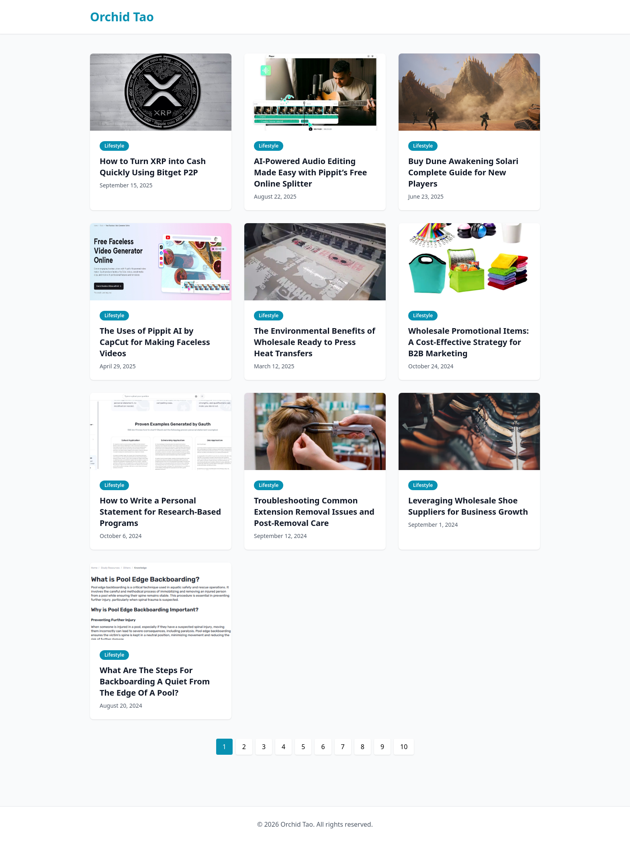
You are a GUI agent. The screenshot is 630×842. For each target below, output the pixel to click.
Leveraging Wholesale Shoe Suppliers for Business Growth (468, 506)
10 (403, 746)
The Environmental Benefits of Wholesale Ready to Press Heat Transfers (314, 342)
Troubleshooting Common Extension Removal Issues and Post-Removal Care (314, 511)
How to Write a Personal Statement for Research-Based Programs (160, 511)
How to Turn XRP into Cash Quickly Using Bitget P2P (153, 167)
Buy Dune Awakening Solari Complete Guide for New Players (463, 172)
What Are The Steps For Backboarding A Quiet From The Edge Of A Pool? (155, 681)
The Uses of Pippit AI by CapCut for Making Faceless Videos (155, 342)
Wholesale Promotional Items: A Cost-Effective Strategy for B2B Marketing (468, 342)
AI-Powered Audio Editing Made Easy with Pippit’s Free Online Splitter (310, 172)
